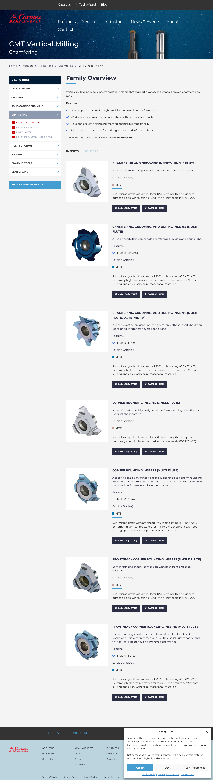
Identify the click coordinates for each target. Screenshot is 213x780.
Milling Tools (46, 65)
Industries (114, 21)
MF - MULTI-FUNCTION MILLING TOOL (32, 137)
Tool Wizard (86, 4)
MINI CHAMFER (22, 132)
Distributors (112, 752)
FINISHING (17, 154)
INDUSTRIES (81, 726)
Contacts (66, 29)
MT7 (118, 185)
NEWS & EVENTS (83, 741)
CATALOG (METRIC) (126, 208)
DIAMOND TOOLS (21, 163)
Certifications (48, 752)
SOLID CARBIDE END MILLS (27, 106)
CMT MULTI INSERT (23, 127)
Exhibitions (79, 757)
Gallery (77, 752)
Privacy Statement (168, 774)
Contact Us (111, 747)
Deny (168, 767)
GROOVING (17, 97)
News (77, 747)
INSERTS (72, 151)
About (172, 21)
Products (67, 21)
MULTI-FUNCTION (21, 145)
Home (13, 65)
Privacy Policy (71, 770)
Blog (104, 4)
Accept (140, 767)
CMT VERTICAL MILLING (26, 122)
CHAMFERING (19, 114)
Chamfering (66, 65)
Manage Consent (111, 770)
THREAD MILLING (21, 88)
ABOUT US (48, 741)
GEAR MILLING (19, 171)
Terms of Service (50, 770)
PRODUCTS (50, 726)
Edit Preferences (195, 767)
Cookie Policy (149, 774)
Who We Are (48, 747)
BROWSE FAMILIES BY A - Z (27, 184)
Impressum (187, 774)
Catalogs (64, 4)
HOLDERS (91, 151)
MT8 (118, 266)
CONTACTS (112, 741)
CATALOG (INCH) (154, 208)
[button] (206, 731)
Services (90, 21)
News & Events (145, 21)
